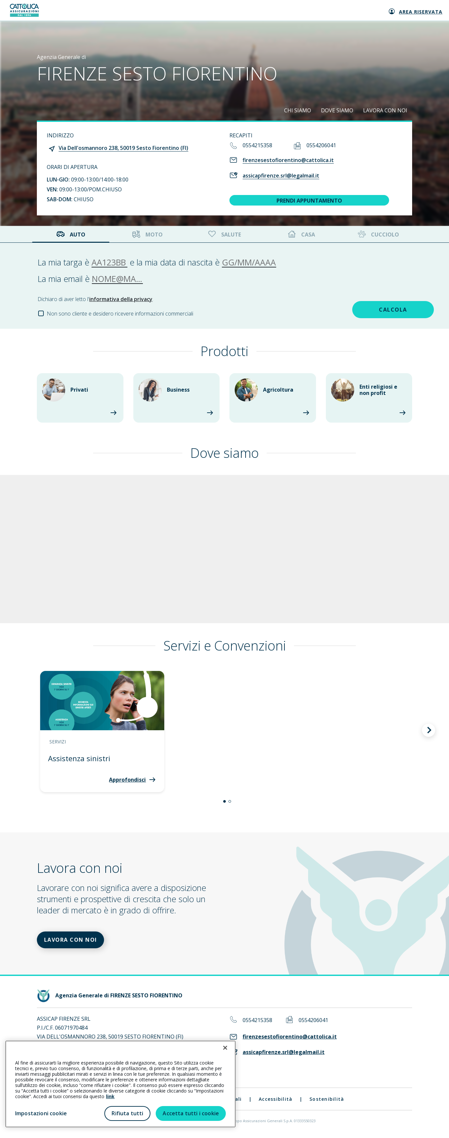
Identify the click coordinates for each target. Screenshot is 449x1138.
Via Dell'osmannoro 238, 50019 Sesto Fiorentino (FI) (123, 148)
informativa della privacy (120, 299)
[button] (224, 801)
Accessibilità (275, 1100)
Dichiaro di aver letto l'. (95, 299)
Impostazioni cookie (41, 1113)
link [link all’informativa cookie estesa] (110, 1096)
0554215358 (257, 145)
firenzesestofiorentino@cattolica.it (288, 160)
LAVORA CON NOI (385, 110)
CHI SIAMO (297, 110)
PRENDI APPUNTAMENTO (309, 200)
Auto (70, 234)
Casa (301, 234)
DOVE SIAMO (337, 110)
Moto (147, 234)
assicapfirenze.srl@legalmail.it (281, 175)
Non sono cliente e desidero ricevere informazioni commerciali (120, 313)
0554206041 (321, 145)
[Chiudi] (225, 1048)
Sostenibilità (326, 1100)
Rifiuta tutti (127, 1113)
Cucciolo (378, 234)
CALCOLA (365, 309)
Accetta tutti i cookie (191, 1113)
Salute (224, 234)
